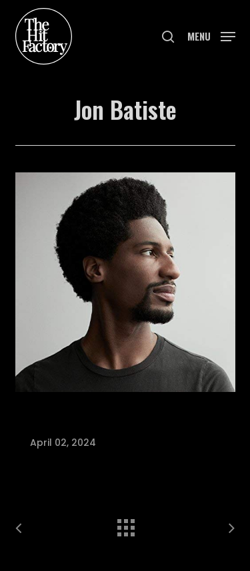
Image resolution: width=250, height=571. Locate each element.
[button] (211, 35)
